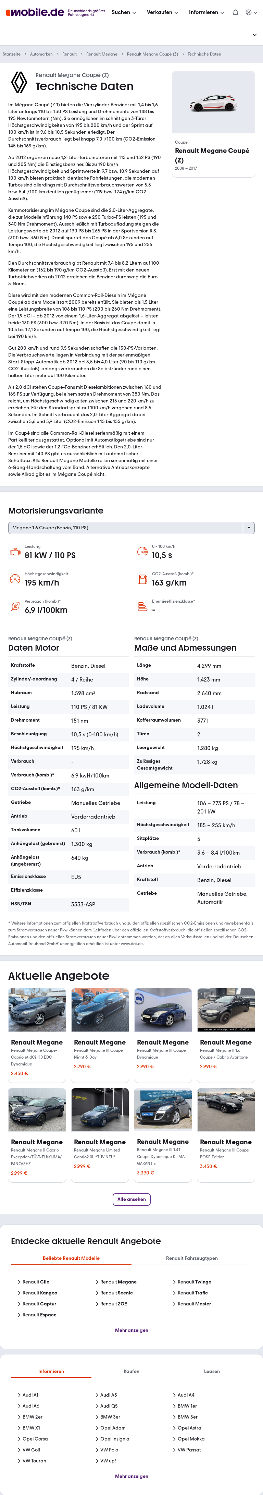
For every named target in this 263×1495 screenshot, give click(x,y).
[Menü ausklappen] (254, 35)
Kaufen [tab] (131, 1371)
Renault (69, 54)
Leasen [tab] (212, 1371)
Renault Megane (101, 54)
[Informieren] (207, 12)
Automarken (41, 54)
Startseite (12, 54)
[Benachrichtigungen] (235, 12)
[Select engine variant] (131, 528)
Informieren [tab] (51, 1371)
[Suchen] (124, 12)
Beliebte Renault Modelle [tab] (71, 1258)
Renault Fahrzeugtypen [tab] (192, 1258)
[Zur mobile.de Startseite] (57, 12)
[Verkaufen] (163, 12)
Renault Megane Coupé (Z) (152, 54)
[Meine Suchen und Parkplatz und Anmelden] (252, 12)
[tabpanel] (131, 1299)
